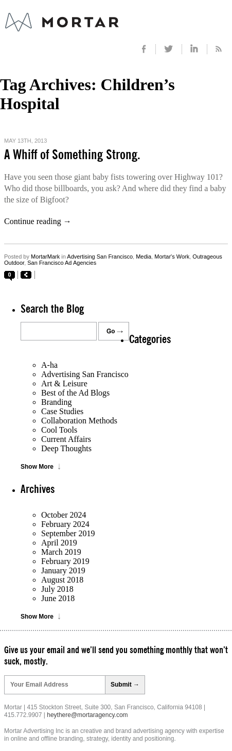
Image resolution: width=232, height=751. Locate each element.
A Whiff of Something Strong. (72, 155)
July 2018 (57, 589)
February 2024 (65, 524)
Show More (37, 466)
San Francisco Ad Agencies (61, 263)
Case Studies (62, 411)
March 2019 (61, 552)
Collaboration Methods (79, 420)
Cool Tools (59, 429)
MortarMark (45, 256)
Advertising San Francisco (100, 256)
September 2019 (68, 533)
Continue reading (38, 221)
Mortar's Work (171, 256)
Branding (56, 402)
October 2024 (63, 514)
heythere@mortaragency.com (87, 715)
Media (143, 256)
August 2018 (62, 579)
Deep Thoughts (66, 448)
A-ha (49, 365)
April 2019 (59, 542)
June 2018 (58, 598)
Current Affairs (66, 439)
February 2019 (65, 561)
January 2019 (63, 570)
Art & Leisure (64, 383)
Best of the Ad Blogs (75, 392)
